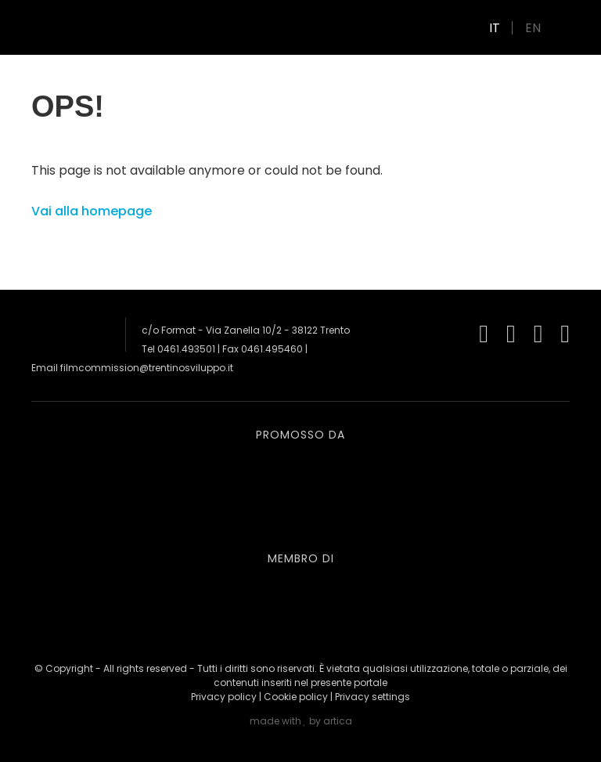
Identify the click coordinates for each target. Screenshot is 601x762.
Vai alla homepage (91, 211)
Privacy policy (224, 696)
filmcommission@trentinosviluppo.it (146, 367)
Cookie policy (296, 696)
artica (337, 721)
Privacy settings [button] (372, 696)
